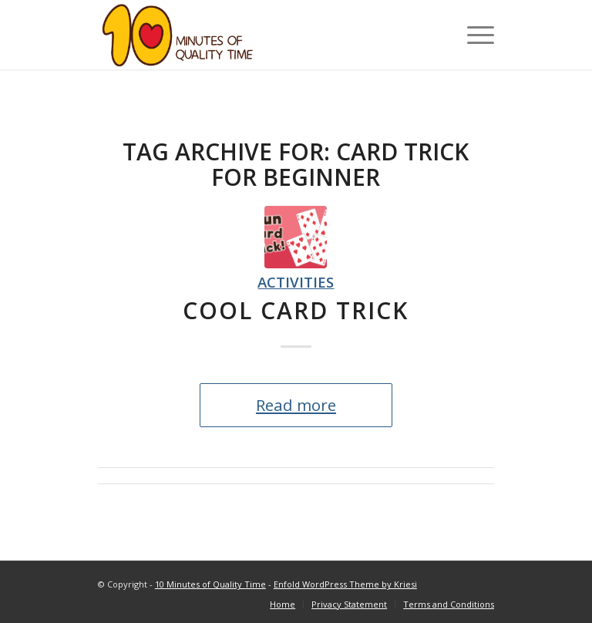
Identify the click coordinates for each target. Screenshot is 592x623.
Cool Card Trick (296, 310)
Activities (295, 281)
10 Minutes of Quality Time (210, 584)
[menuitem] (282, 604)
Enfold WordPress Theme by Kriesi (345, 584)
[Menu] (473, 34)
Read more (296, 405)
